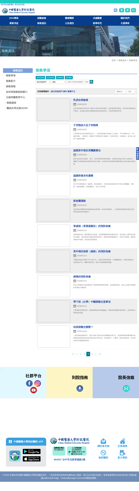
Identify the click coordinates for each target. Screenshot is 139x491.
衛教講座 (10, 103)
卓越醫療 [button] (97, 18)
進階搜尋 (60, 77)
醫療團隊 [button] (69, 18)
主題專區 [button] (125, 23)
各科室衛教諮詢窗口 (16, 92)
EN (133, 10)
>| (99, 354)
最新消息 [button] (13, 23)
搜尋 (115, 10)
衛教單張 (133, 60)
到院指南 (80, 388)
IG (37, 383)
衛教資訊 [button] (41, 23)
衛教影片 (11, 81)
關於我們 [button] (125, 18)
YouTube (33, 390)
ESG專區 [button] (13, 18)
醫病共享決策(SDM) (16, 108)
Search (91, 82)
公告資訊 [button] (69, 23)
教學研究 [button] (97, 23)
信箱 (126, 388)
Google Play (32, 451)
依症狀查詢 (40, 77)
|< (73, 354)
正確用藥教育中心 (15, 97)
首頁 (114, 60)
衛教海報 (11, 86)
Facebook (29, 383)
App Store (32, 459)
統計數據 (69, 77)
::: (2, 2)
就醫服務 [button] (41, 18)
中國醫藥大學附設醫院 (69, 441)
